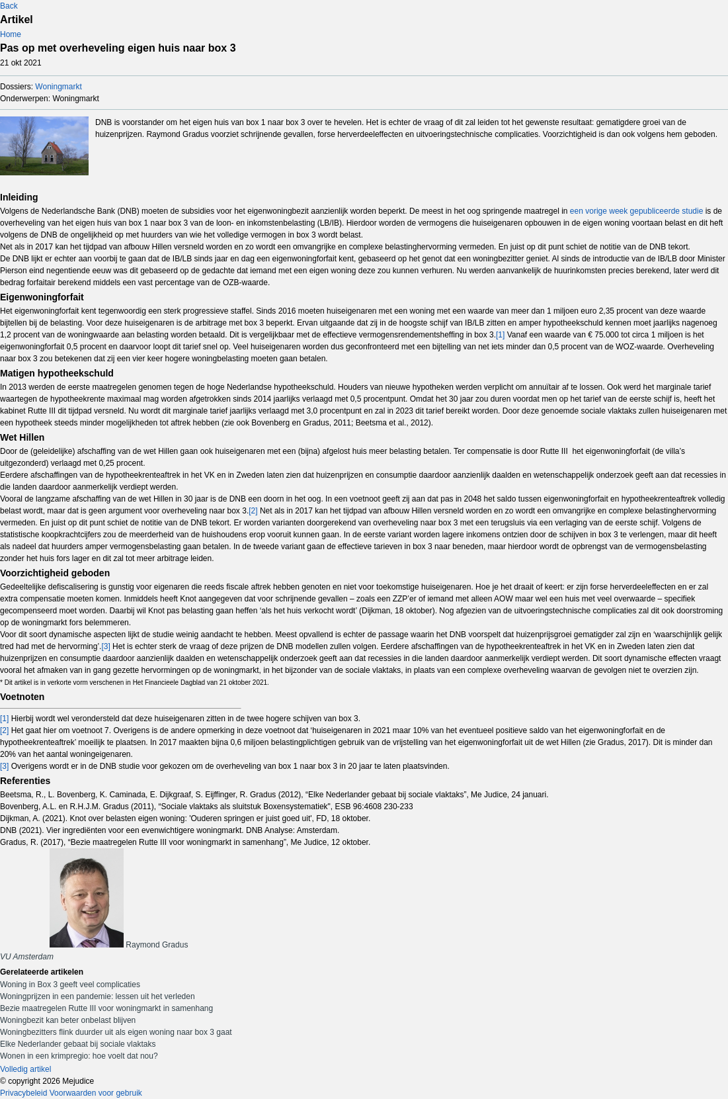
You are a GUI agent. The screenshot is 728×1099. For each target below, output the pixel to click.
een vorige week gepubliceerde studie (636, 211)
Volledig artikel (25, 1069)
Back (9, 6)
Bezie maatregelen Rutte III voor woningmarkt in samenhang (106, 1008)
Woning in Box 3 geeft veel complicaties (70, 984)
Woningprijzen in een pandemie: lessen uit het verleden (97, 996)
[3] (105, 646)
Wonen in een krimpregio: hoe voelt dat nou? (79, 1056)
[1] (500, 334)
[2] (253, 510)
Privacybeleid (23, 1093)
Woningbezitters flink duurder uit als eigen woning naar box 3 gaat (116, 1032)
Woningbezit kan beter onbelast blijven (68, 1020)
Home (10, 34)
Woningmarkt (58, 86)
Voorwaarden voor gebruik (96, 1093)
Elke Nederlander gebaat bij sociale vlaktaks (77, 1044)
